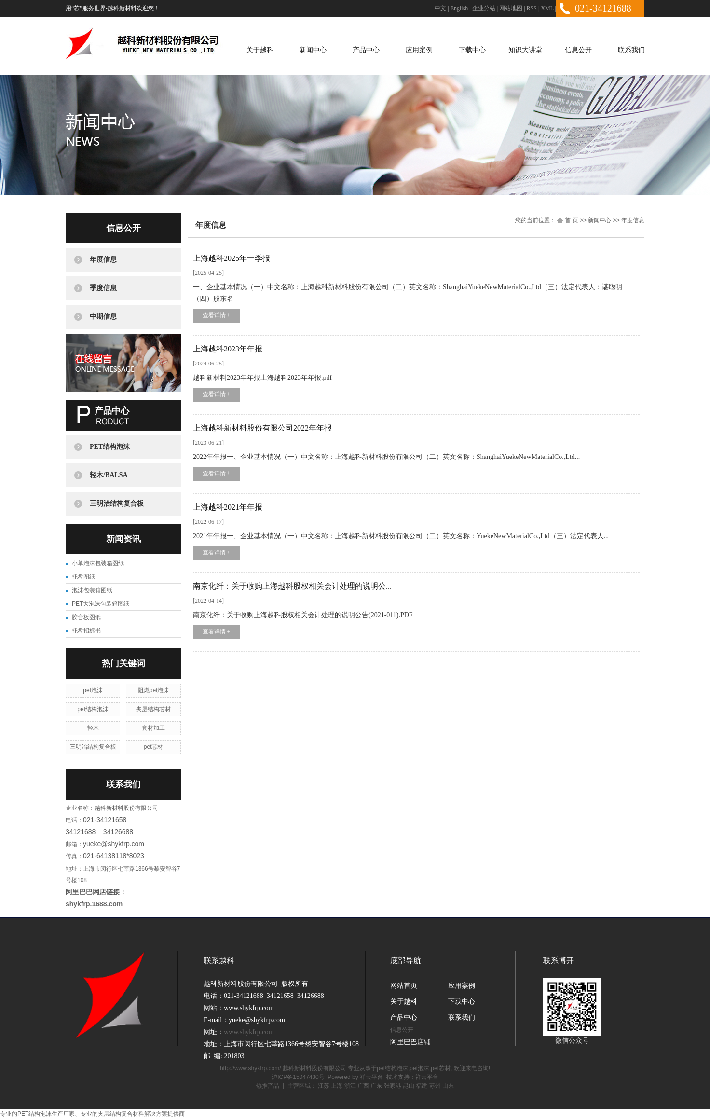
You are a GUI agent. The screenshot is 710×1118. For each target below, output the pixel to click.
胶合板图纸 (86, 617)
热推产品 (267, 1085)
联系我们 (631, 50)
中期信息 (103, 316)
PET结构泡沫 (110, 446)
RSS (532, 8)
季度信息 (103, 288)
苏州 (435, 1085)
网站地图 (510, 8)
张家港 (392, 1085)
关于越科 (259, 50)
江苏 (323, 1085)
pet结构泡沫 (93, 709)
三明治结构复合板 (117, 503)
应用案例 (419, 50)
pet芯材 (154, 746)
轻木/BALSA (109, 475)
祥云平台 (371, 1077)
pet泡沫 (93, 690)
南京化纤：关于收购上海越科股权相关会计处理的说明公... (292, 586)
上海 (336, 1085)
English (459, 8)
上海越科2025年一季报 (231, 258)
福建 (421, 1085)
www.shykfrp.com (248, 1032)
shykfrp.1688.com (94, 904)
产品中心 (366, 50)
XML (547, 8)
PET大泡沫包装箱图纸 (100, 603)
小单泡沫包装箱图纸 (98, 563)
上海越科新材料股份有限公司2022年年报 (262, 428)
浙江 (350, 1085)
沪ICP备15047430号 (298, 1077)
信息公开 (578, 50)
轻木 (93, 728)
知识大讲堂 (525, 50)
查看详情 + (217, 315)
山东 (448, 1085)
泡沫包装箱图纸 (92, 590)
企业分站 (483, 8)
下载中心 (472, 50)
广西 (363, 1085)
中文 (440, 8)
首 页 (567, 220)
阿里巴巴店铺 (410, 1042)
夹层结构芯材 (153, 709)
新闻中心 (313, 50)
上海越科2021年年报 (227, 507)
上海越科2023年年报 (227, 349)
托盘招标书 (86, 630)
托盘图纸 (83, 576)
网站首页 (403, 985)
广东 (376, 1085)
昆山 (408, 1085)
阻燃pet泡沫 (153, 690)
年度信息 (103, 259)
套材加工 (153, 728)
